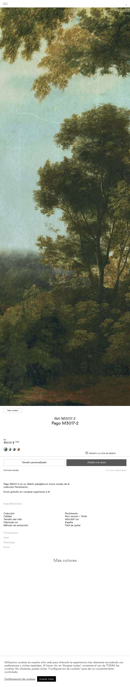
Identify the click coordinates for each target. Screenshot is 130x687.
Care (6, 537)
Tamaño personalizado (34, 462)
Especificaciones (13, 503)
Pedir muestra (12, 410)
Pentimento (71, 513)
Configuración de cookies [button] (19, 679)
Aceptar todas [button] (46, 679)
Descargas (9, 542)
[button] (125, 640)
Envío (7, 547)
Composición (11, 532)
